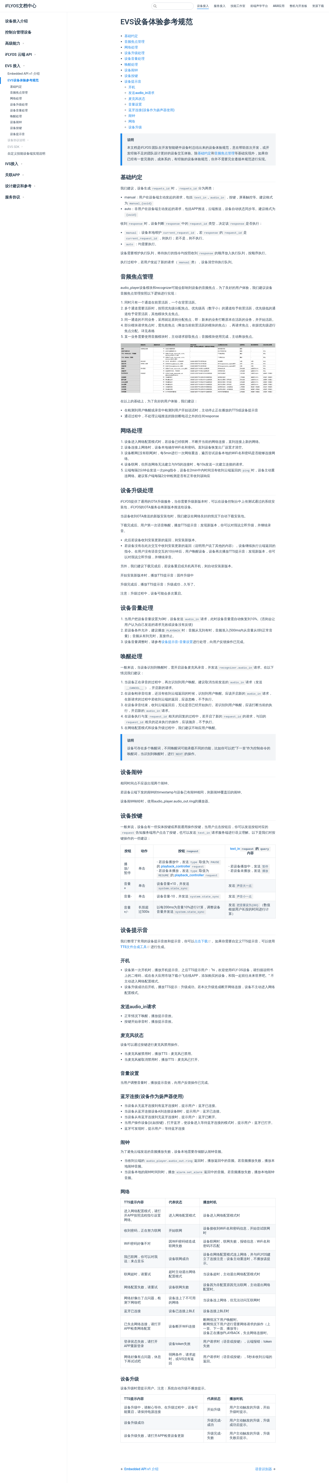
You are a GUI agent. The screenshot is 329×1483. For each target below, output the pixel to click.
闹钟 (131, 116)
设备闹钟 (16, 122)
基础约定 (16, 87)
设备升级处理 (19, 104)
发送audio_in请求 (141, 93)
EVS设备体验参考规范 (23, 80)
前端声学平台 (259, 6)
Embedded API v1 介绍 (24, 74)
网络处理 (16, 98)
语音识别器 (264, 1469)
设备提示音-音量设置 (177, 642)
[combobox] (172, 6)
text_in (235, 849)
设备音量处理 (19, 110)
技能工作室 (238, 6)
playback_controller (175, 866)
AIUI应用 (279, 6)
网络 (131, 121)
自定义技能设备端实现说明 (26, 153)
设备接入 (203, 6)
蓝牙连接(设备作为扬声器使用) (151, 110)
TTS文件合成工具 (135, 947)
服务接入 (220, 6)
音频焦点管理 (19, 92)
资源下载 (318, 6)
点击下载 (203, 941)
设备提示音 (17, 134)
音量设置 (135, 104)
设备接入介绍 (16, 21)
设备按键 (16, 128)
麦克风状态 (136, 99)
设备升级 (135, 127)
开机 (131, 87)
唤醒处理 (16, 116)
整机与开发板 (298, 6)
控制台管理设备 (18, 32)
